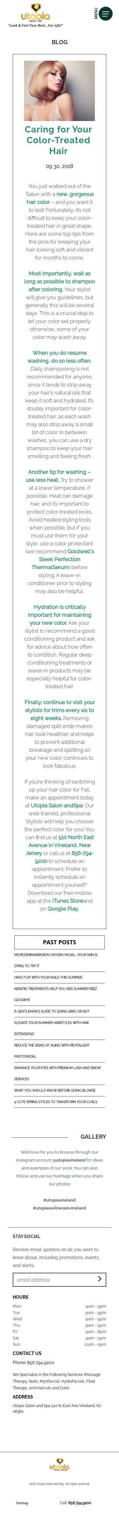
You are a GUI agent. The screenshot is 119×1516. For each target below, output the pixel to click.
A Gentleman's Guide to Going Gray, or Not (51, 1011)
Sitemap (22, 1503)
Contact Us (27, 1353)
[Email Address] (59, 1280)
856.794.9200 (40, 1362)
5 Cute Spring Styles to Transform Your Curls (55, 1102)
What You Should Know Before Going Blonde (55, 1090)
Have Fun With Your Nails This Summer (48, 977)
